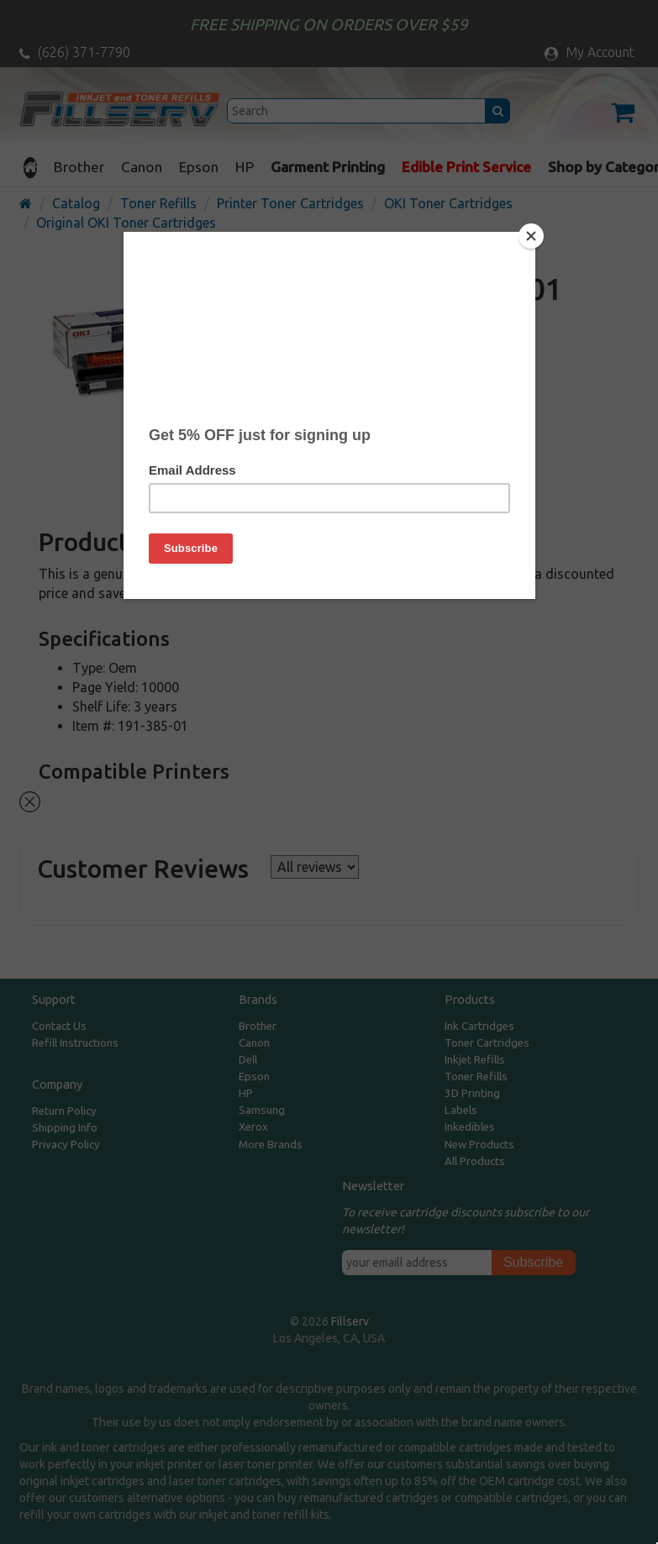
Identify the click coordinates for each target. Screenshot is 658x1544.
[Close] (531, 236)
